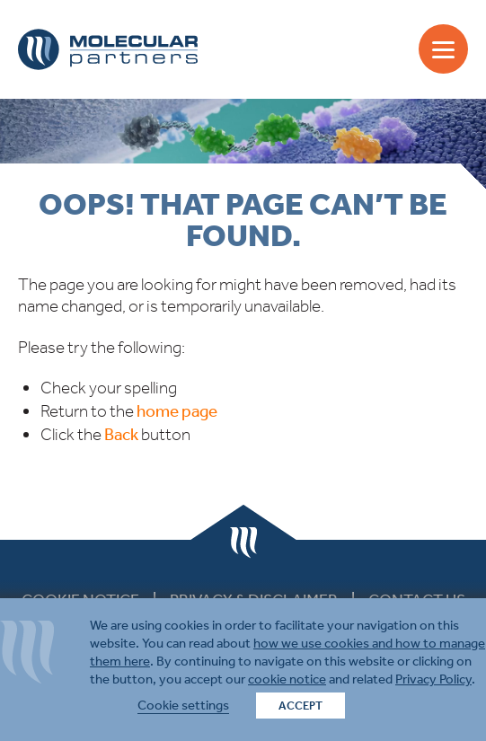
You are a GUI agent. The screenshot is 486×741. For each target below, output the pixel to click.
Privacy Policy (433, 679)
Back (121, 434)
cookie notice (287, 679)
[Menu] (443, 49)
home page (177, 411)
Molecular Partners (108, 49)
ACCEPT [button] (300, 705)
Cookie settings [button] (183, 705)
